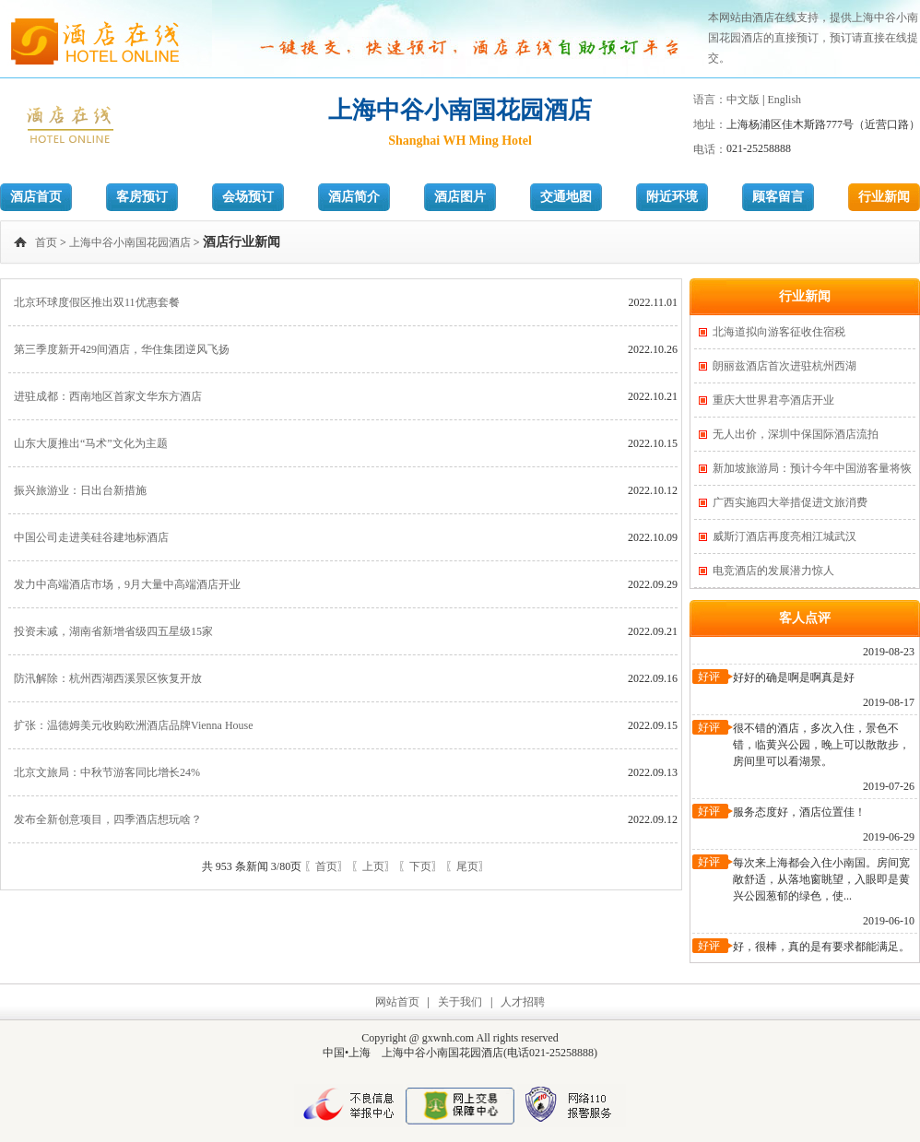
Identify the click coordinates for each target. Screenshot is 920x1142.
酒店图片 (460, 197)
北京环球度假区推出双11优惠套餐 (97, 302)
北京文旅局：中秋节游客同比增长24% (107, 772)
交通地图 (566, 197)
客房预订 (142, 197)
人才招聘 (523, 1001)
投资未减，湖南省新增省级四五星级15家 (113, 631)
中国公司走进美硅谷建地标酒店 (91, 537)
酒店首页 (36, 197)
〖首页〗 (326, 866)
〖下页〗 (420, 866)
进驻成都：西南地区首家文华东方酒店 (108, 396)
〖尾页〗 (467, 866)
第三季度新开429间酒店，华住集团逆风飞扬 (122, 349)
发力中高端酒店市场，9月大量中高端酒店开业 (127, 584)
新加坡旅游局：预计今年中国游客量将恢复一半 (812, 473)
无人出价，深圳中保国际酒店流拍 (796, 434)
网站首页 (397, 1001)
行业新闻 (884, 197)
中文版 (743, 99)
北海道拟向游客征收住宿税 (779, 331)
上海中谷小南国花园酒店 (130, 242)
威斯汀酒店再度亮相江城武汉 (784, 536)
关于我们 (460, 1001)
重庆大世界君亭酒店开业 (773, 400)
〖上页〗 (373, 866)
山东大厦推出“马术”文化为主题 (91, 443)
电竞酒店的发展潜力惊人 (773, 570)
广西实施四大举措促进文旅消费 (790, 502)
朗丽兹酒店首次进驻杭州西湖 (784, 365)
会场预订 (248, 197)
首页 (46, 242)
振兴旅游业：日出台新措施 (80, 490)
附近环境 (672, 197)
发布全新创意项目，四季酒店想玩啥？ (108, 819)
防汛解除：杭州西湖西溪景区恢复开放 (108, 678)
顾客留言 (778, 197)
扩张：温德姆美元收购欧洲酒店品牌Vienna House (134, 725)
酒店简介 (354, 197)
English (784, 99)
